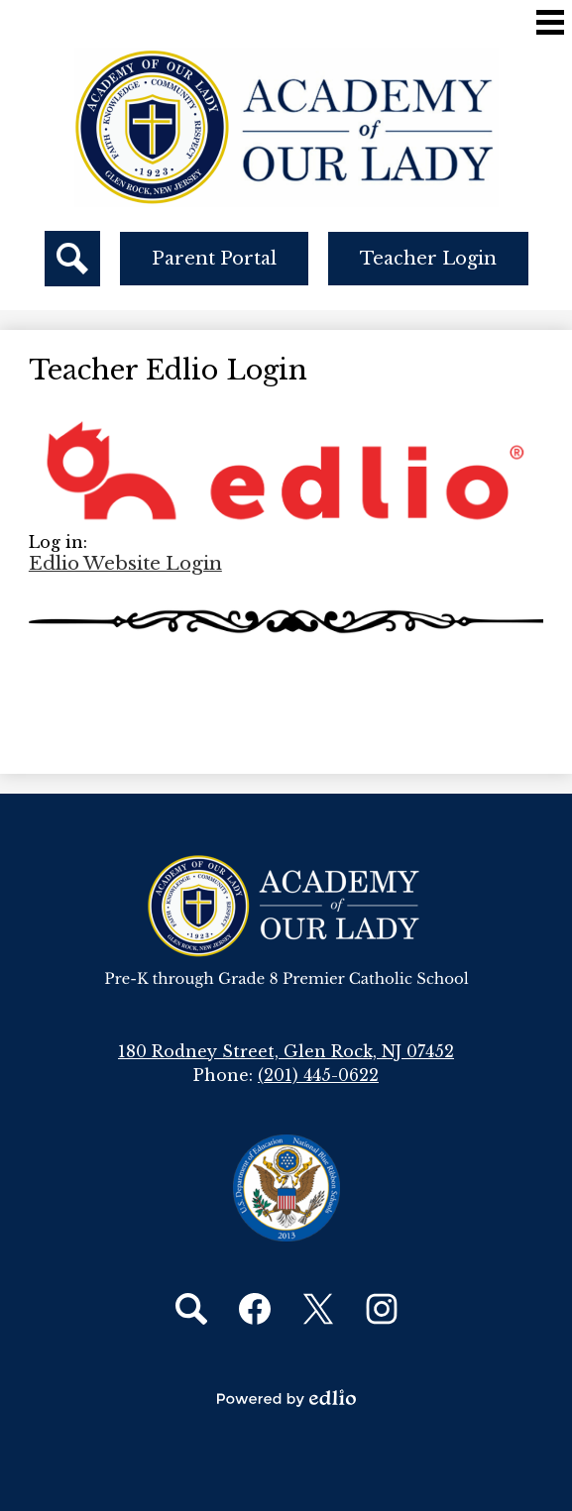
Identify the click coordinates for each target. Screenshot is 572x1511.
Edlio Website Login (125, 563)
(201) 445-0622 (318, 1075)
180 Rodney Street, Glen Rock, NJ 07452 (286, 1051)
